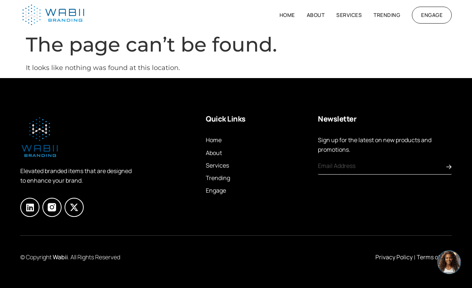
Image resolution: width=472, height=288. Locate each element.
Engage (216, 190)
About (316, 14)
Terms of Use (434, 257)
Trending (387, 14)
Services (349, 14)
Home (287, 14)
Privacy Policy (394, 257)
